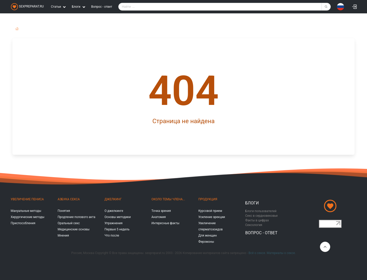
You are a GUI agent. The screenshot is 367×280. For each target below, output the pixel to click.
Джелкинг (113, 199)
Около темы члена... (168, 199)
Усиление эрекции (211, 217)
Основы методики (117, 217)
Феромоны (206, 241)
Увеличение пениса (27, 199)
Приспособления (23, 223)
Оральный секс (69, 223)
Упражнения (113, 223)
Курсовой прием (210, 211)
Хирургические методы (27, 217)
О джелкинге (113, 211)
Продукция (207, 199)
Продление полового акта (76, 217)
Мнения (63, 235)
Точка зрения (161, 211)
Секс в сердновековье (261, 216)
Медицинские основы (73, 229)
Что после (111, 235)
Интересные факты (165, 223)
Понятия (64, 211)
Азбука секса (69, 199)
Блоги (252, 203)
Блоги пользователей (261, 211)
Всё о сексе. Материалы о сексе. (272, 253)
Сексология (253, 225)
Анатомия (158, 217)
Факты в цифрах (257, 220)
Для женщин (207, 235)
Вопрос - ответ (101, 6)
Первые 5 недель (116, 229)
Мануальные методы (26, 211)
